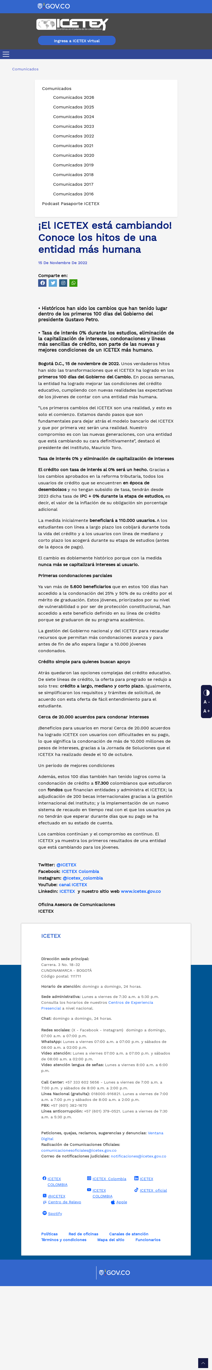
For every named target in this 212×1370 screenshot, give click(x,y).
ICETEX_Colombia (106, 1262)
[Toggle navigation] (7, 54)
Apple (118, 1286)
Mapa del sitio (110, 1323)
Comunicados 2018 (73, 174)
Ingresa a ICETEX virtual (77, 41)
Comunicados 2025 (73, 107)
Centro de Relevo (61, 1286)
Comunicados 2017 (73, 184)
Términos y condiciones (63, 1323)
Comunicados (56, 88)
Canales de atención (128, 1318)
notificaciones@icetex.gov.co (138, 1240)
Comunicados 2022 (73, 136)
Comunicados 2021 (73, 145)
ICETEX (143, 1262)
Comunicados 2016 (73, 194)
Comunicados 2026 (73, 97)
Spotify (51, 1297)
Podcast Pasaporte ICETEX (71, 203)
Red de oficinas (83, 1318)
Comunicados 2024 (73, 116)
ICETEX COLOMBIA (54, 1265)
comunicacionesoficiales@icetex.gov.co (79, 1234)
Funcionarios (147, 1323)
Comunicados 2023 (73, 126)
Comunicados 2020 (73, 155)
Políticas (49, 1318)
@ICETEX (66, 948)
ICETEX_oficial (150, 1273)
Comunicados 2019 (73, 165)
